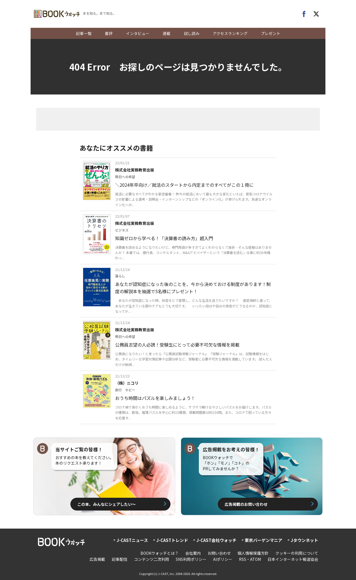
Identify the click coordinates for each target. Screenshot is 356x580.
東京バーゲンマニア (263, 540)
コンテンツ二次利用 (151, 559)
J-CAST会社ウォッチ (216, 540)
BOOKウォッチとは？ (159, 553)
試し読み (191, 33)
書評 (109, 33)
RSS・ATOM (250, 559)
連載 (166, 33)
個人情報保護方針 (253, 553)
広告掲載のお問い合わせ (246, 504)
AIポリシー (222, 559)
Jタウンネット (304, 540)
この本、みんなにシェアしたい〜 (106, 504)
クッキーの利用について (296, 553)
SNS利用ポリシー (191, 559)
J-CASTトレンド (172, 540)
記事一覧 (84, 33)
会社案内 (193, 553)
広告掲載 (97, 559)
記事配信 (119, 559)
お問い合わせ (219, 553)
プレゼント (270, 33)
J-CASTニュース (132, 540)
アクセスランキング (230, 33)
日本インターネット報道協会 (293, 559)
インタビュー (137, 33)
